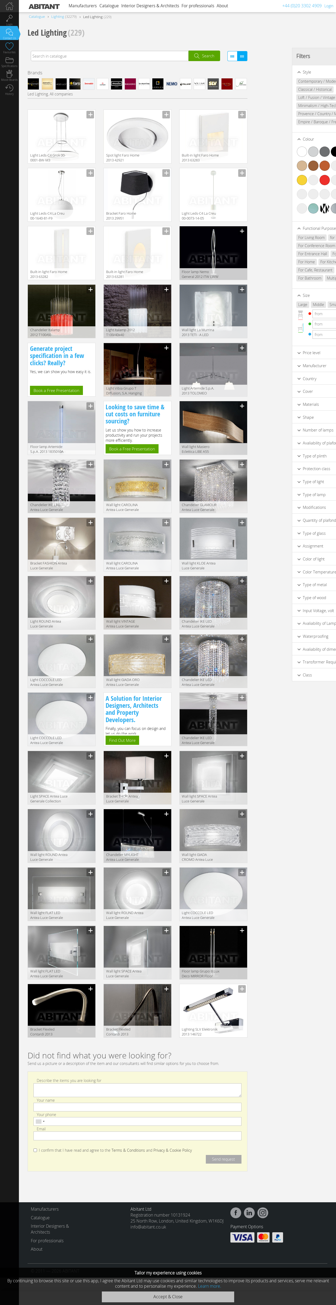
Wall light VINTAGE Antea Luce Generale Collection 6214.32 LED (124, 624)
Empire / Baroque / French (285, 121)
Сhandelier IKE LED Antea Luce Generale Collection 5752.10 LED (199, 740)
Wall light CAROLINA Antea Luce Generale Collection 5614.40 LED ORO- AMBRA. (124, 507)
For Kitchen (294, 262)
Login (328, 5)
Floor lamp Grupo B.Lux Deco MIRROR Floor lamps (200, 974)
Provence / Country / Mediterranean (293, 113)
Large (267, 304)
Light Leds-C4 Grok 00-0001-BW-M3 (48, 157)
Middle (282, 304)
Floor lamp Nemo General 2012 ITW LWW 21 (200, 274)
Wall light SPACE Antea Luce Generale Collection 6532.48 (124, 974)
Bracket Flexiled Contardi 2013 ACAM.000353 (42, 1032)
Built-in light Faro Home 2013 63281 (124, 274)
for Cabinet (303, 237)
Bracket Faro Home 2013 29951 (121, 216)
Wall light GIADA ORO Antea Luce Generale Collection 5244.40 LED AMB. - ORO (124, 682)
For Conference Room (281, 245)
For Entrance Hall (277, 253)
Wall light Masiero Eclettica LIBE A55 (196, 449)
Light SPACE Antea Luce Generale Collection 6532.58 (49, 799)
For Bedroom (308, 253)
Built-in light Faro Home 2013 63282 (48, 274)
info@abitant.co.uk (148, 1227)
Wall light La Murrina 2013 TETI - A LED (198, 332)
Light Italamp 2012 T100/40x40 (120, 332)
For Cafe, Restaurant (280, 270)
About (222, 6)
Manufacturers (83, 6)
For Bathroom (274, 278)
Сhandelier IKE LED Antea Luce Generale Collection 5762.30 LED (199, 682)
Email (41, 1128)
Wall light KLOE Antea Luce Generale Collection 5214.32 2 (199, 566)
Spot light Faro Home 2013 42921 (122, 157)
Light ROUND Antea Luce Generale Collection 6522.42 (45, 624)
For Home (271, 262)
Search (208, 55)
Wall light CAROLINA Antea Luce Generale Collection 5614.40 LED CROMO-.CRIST (124, 566)
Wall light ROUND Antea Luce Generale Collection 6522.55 (49, 857)
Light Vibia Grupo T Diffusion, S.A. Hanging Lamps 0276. (124, 391)
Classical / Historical (279, 89)
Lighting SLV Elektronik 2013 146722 (199, 1032)
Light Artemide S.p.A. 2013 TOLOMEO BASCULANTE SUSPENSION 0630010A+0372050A (198, 391)
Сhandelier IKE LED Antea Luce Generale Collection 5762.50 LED (199, 624)
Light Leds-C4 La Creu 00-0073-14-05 (199, 216)
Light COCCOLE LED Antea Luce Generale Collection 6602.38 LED (48, 740)
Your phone (46, 1114)
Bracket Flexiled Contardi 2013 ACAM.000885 (118, 1032)
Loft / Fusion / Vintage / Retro (287, 97)
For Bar (308, 270)
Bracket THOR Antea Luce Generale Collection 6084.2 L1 (122, 799)
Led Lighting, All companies (50, 94)
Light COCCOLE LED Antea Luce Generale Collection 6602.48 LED (199, 915)
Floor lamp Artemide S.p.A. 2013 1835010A (46, 449)
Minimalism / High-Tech (282, 105)
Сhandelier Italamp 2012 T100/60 (45, 332)
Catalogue (109, 6)
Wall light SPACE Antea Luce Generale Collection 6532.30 (199, 799)
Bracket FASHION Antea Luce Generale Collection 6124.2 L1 (48, 566)
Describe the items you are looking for (69, 1080)
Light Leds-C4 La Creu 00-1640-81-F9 (47, 216)
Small (298, 304)
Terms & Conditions (128, 1150)
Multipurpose (302, 278)
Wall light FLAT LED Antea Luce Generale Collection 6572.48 (46, 974)
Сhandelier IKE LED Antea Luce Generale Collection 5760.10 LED (48, 507)
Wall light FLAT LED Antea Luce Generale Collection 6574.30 (46, 915)
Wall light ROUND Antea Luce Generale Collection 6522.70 (124, 915)
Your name (46, 1100)
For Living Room (276, 237)
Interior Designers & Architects (150, 6)
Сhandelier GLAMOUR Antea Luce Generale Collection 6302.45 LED (199, 507)
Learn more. (209, 1286)
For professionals (198, 6)
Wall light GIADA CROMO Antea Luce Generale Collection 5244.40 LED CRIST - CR (200, 857)
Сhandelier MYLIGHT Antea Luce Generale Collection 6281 (122, 857)
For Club (316, 262)
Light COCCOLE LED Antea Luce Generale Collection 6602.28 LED (48, 682)
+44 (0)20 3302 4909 (302, 6)
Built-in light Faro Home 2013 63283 (200, 157)
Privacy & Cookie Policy (172, 1150)
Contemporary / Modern (283, 81)
